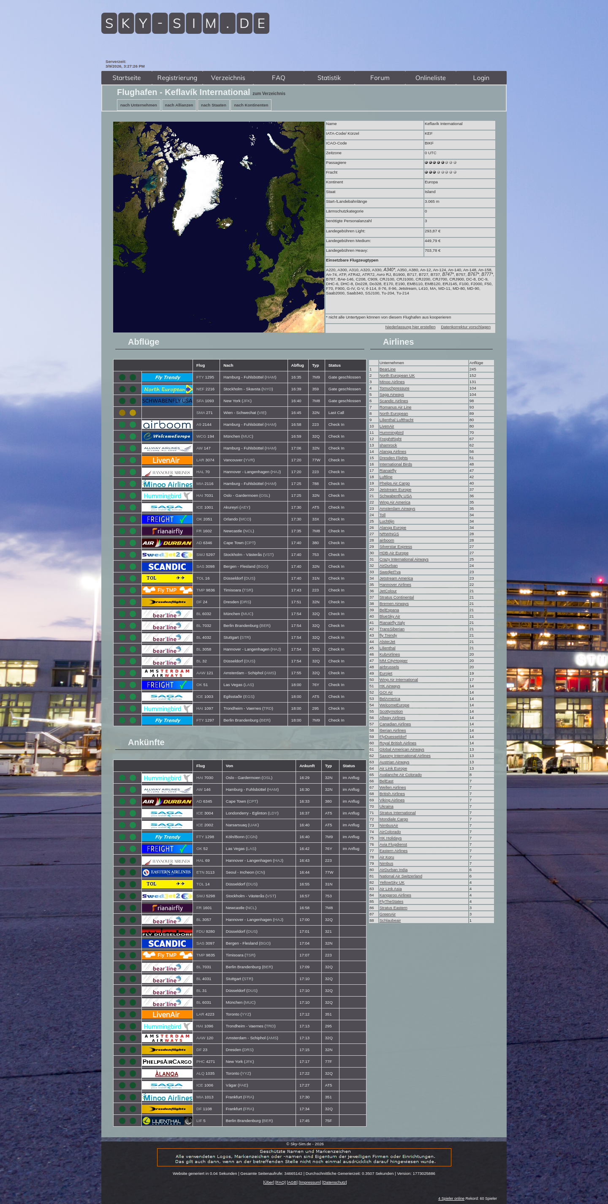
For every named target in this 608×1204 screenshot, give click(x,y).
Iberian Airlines (393, 730)
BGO (262, 566)
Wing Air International (399, 679)
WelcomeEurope (395, 705)
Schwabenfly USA (396, 495)
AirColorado (390, 831)
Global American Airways (402, 749)
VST (268, 554)
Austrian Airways (395, 762)
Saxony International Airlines (405, 755)
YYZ (246, 1014)
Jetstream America (396, 578)
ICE (199, 507)
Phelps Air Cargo (395, 483)
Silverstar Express (396, 546)
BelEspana (389, 609)
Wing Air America (395, 502)
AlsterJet (387, 641)
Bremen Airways (394, 603)
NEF (200, 389)
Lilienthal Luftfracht (397, 419)
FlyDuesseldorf (393, 736)
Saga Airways (392, 394)
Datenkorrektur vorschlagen (466, 326)
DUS (249, 578)
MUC (247, 436)
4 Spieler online (451, 1198)
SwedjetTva (390, 571)
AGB (292, 1182)
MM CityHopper (394, 660)
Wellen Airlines (393, 787)
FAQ (281, 1182)
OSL (265, 495)
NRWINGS (389, 533)
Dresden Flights (394, 457)
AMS (270, 672)
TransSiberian (392, 629)
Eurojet (386, 673)
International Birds (396, 464)
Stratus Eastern (393, 907)
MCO (245, 519)
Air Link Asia (391, 888)
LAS (248, 684)
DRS (245, 601)
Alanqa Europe (393, 527)
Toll (382, 514)
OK (199, 519)
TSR (248, 590)
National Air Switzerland (401, 876)
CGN (251, 836)
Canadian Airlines (395, 724)
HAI (199, 495)
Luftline (386, 476)
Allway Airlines (392, 717)
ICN (260, 872)
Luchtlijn (387, 521)
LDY (273, 813)
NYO (267, 389)
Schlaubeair (390, 920)
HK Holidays (391, 838)
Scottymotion (391, 711)
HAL (200, 471)
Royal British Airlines (398, 743)
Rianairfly (388, 470)
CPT (250, 542)
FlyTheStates (392, 901)
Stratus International (398, 812)
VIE (261, 412)
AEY (245, 507)
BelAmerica (390, 698)
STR (245, 637)
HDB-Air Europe (394, 552)
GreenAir (388, 914)
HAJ (276, 471)
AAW (201, 672)
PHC (200, 1061)
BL (198, 613)
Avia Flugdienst (393, 844)
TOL (200, 578)
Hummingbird (392, 432)
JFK (246, 400)
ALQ (200, 1073)
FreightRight (391, 438)
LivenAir (387, 426)
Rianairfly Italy (392, 622)
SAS (200, 566)
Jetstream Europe (396, 489)
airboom (387, 540)
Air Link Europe (393, 768)
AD (199, 542)
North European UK (397, 375)
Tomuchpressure (395, 388)
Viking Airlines (392, 800)
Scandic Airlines (394, 400)
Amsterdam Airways (397, 508)
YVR (249, 460)
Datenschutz (334, 1182)
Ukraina (387, 806)
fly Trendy (388, 635)
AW (199, 448)
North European (394, 413)
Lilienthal (388, 648)
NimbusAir (389, 825)
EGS (248, 696)
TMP (200, 590)
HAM (270, 377)
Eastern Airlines (394, 850)
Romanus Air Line (396, 407)
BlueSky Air (390, 616)
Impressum (310, 1182)
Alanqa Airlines (393, 451)
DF (199, 601)
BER (265, 625)
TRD (267, 708)
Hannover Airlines (395, 584)
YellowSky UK (392, 882)
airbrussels (389, 667)
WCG (201, 436)
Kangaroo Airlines (395, 895)
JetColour (388, 590)
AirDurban (389, 565)
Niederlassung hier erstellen (410, 326)
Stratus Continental (397, 597)
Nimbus (387, 863)
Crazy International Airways (404, 559)
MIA (200, 483)
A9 (198, 424)
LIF (199, 1120)
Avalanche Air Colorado (401, 774)
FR (199, 530)
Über (268, 1182)
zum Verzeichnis (268, 93)
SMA (200, 412)
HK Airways (390, 686)
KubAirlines (390, 654)
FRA (248, 1097)
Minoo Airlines (392, 381)
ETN (200, 872)
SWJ (200, 554)
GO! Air (386, 692)
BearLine (388, 369)
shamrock (388, 445)
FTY (200, 377)
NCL (248, 530)
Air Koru (387, 857)
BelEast (387, 781)
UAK (253, 825)
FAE (243, 1085)
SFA (200, 400)
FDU (200, 931)
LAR (200, 460)
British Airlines (392, 793)
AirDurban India (394, 869)
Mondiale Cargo (394, 819)
